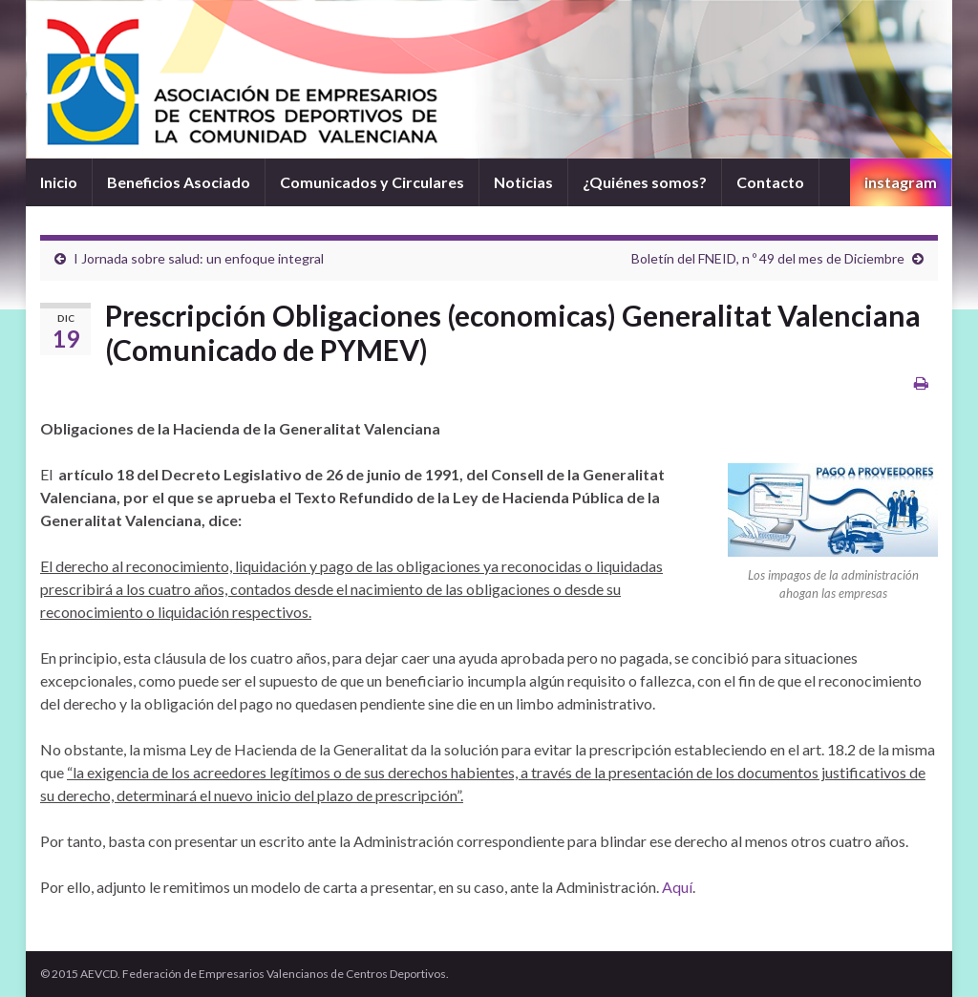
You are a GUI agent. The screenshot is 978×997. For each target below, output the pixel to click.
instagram (900, 182)
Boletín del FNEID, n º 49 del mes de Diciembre (767, 258)
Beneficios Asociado (178, 182)
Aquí (677, 887)
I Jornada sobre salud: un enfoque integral (199, 258)
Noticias (523, 182)
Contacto (770, 182)
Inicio (58, 182)
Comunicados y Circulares (372, 182)
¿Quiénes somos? (645, 182)
